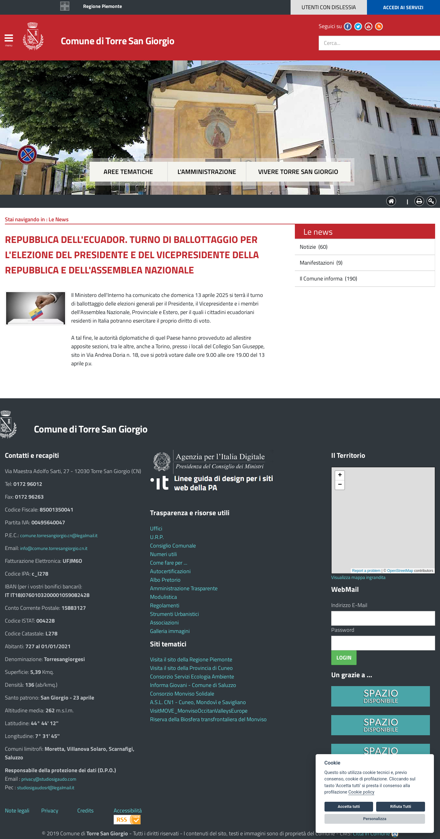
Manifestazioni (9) (321, 263)
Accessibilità (128, 810)
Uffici (156, 528)
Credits (85, 810)
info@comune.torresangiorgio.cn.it (53, 548)
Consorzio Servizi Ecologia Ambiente (192, 676)
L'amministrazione (207, 171)
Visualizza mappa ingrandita (358, 577)
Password (342, 630)
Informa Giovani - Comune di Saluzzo (193, 685)
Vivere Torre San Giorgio (298, 171)
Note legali (17, 810)
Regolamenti (164, 605)
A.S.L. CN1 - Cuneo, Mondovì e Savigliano (198, 702)
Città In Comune (371, 833)
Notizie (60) (313, 247)
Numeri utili (163, 554)
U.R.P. (157, 537)
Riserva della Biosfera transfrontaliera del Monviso (208, 719)
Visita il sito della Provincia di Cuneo (191, 668)
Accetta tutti (349, 806)
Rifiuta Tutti (400, 806)
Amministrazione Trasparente (184, 588)
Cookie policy (361, 792)
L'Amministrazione (215, 201)
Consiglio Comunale (173, 545)
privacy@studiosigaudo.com (48, 779)
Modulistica (163, 597)
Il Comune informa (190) (328, 278)
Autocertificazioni (170, 571)
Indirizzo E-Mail (349, 605)
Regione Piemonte (102, 6)
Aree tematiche (128, 171)
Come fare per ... (168, 563)
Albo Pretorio (165, 580)
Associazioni (164, 622)
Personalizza (375, 818)
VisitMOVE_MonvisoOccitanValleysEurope (199, 711)
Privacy (49, 810)
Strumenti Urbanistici (174, 614)
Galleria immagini (170, 631)
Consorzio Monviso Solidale (182, 693)
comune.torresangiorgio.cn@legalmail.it (58, 535)
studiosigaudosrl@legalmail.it (45, 787)
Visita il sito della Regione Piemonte (191, 659)
